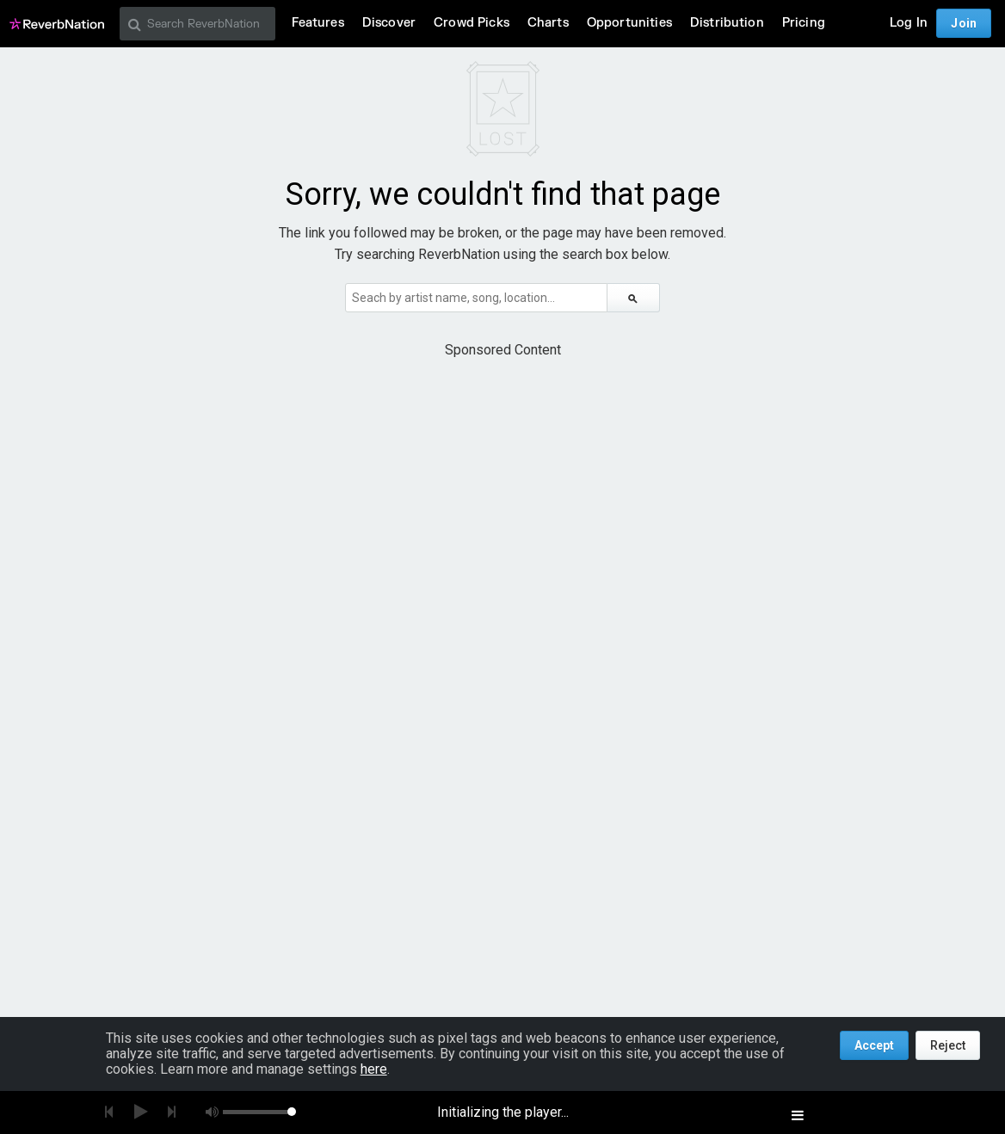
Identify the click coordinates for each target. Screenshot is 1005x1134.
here (374, 1069)
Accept (874, 1045)
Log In (909, 22)
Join (964, 23)
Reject (947, 1045)
